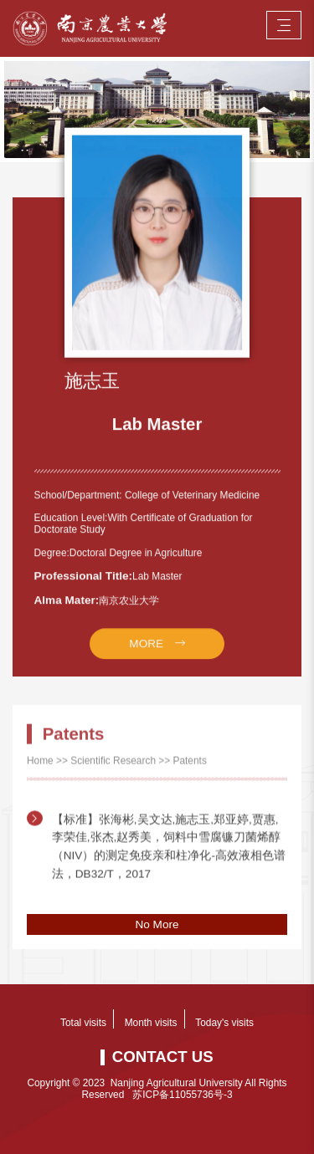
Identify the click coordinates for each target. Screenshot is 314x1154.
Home (40, 772)
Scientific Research (113, 772)
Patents (190, 772)
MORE (146, 665)
